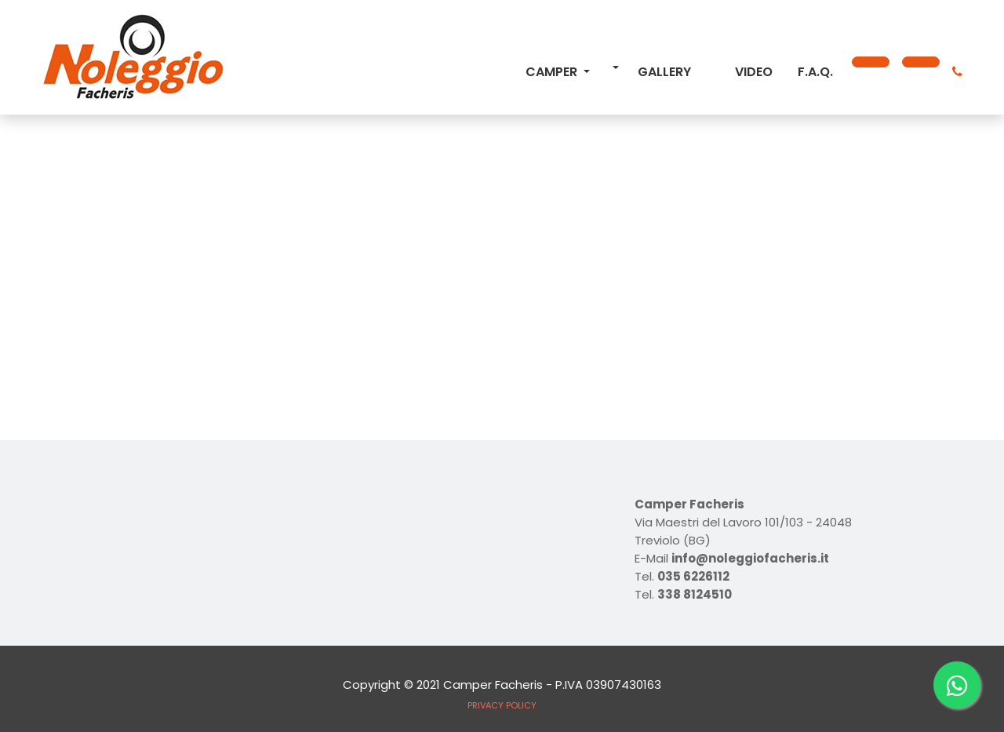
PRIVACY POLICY (502, 705)
